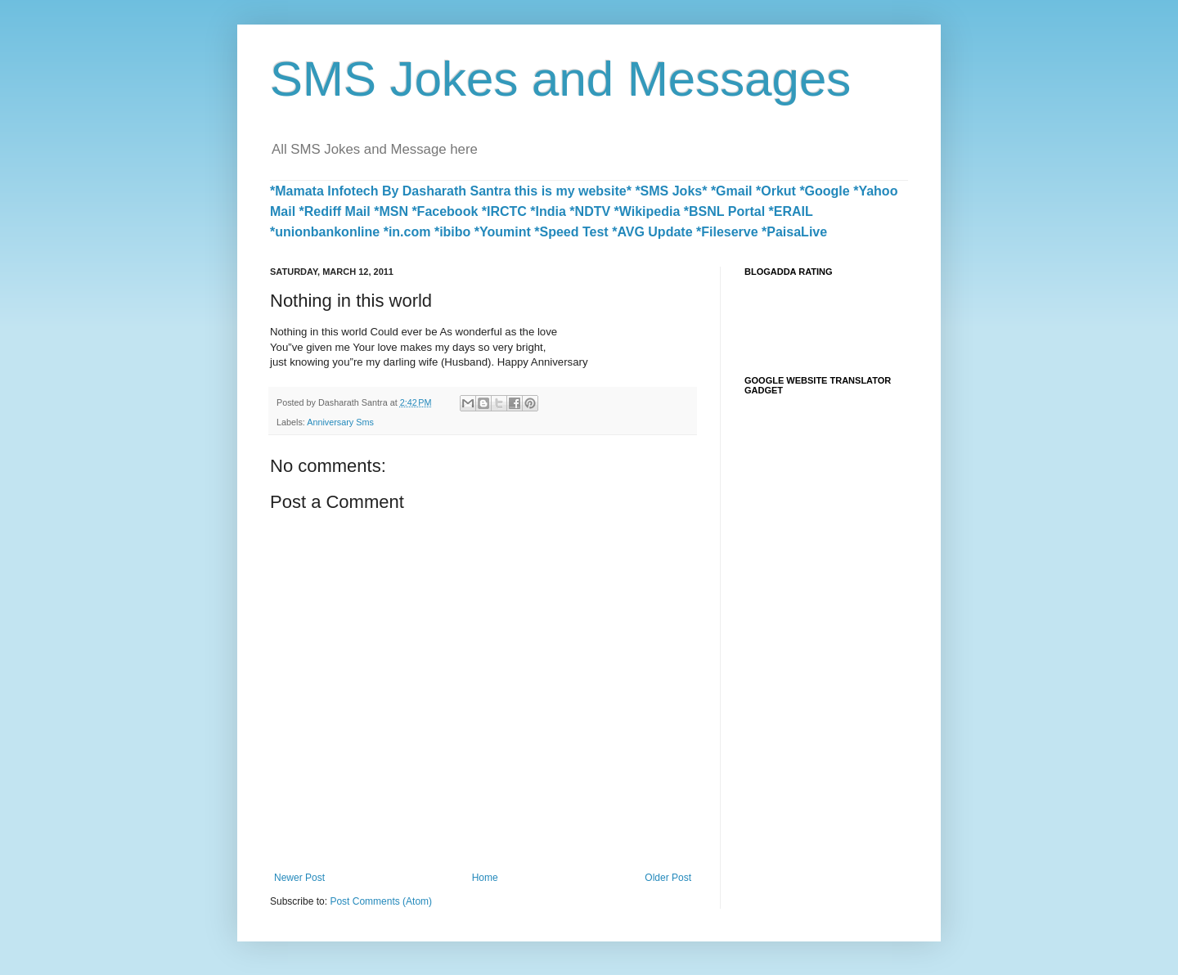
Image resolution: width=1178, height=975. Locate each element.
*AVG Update (652, 232)
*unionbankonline (325, 232)
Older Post (668, 877)
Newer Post (299, 877)
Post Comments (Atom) (381, 901)
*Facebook (444, 211)
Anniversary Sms (340, 422)
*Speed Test (571, 232)
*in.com (407, 232)
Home (485, 877)
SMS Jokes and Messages (560, 79)
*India (548, 211)
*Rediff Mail (335, 211)
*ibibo (452, 232)
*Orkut (776, 191)
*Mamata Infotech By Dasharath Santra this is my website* (451, 191)
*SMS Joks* (671, 191)
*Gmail (732, 191)
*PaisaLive (794, 232)
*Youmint (502, 232)
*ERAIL (791, 211)
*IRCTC (504, 211)
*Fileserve (727, 232)
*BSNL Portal (724, 211)
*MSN (391, 211)
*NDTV (589, 211)
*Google (824, 191)
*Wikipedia (647, 211)
